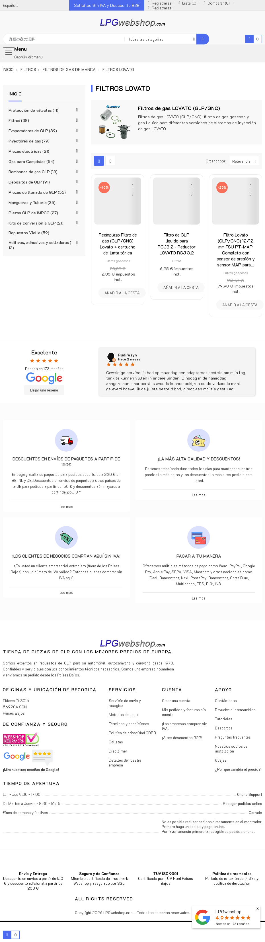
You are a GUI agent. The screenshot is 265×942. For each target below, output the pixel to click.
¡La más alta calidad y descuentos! (199, 459)
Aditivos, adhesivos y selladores (40, 245)
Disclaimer (118, 751)
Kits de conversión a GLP (36, 223)
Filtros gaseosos (118, 260)
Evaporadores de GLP (33, 130)
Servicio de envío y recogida (125, 703)
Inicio (15, 94)
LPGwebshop (228, 911)
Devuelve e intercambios (235, 709)
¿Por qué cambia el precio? (238, 769)
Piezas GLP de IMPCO (33, 212)
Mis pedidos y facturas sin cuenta (184, 712)
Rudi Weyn (127, 355)
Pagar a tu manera (198, 556)
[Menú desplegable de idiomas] (10, 5)
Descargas (224, 727)
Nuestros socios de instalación (231, 748)
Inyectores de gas (29, 141)
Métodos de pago (123, 714)
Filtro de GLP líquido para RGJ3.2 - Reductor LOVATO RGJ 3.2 (177, 244)
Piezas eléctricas (29, 151)
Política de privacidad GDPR (132, 732)
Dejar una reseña (44, 390)
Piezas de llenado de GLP (37, 192)
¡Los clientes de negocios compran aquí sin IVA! (66, 556)
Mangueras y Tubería (32, 202)
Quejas (221, 760)
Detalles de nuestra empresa (125, 762)
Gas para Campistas (31, 161)
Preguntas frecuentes (233, 737)
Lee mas (66, 506)
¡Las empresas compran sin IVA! (184, 726)
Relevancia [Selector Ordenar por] (245, 160)
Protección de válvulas (33, 110)
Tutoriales (223, 718)
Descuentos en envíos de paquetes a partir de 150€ (66, 461)
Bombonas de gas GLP (33, 171)
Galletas (116, 741)
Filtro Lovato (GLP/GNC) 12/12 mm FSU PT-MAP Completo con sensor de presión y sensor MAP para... (236, 250)
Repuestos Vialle (29, 232)
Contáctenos (226, 700)
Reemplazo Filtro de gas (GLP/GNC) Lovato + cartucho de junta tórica (118, 244)
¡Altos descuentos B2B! (182, 737)
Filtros (19, 120)
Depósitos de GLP (29, 182)
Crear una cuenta (176, 700)
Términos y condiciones (129, 723)
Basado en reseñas (232, 923)
